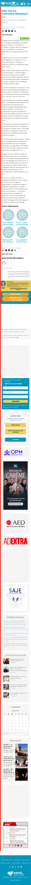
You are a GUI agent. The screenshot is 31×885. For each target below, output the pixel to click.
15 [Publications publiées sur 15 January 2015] (15, 723)
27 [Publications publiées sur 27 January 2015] (8, 729)
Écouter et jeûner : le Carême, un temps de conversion (18, 677)
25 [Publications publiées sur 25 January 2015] (26, 726)
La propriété (17, 860)
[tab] (9, 824)
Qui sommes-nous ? (7, 860)
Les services (25, 860)
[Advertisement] (15, 316)
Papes (13, 28)
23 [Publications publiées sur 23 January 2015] (19, 726)
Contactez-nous (26, 863)
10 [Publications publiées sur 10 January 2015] (22, 720)
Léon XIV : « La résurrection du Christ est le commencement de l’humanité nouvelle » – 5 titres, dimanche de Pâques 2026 (14, 622)
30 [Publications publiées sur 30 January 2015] (19, 729)
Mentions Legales (5, 863)
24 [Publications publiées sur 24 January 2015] (22, 726)
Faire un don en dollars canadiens (15, 299)
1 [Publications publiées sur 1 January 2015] (15, 717)
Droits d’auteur (16, 863)
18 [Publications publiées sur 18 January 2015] (26, 723)
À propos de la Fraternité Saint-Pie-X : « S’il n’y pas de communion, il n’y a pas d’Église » (18, 669)
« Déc (4, 733)
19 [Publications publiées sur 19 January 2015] (5, 726)
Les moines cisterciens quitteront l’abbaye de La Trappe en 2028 (18, 685)
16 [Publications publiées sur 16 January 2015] (19, 723)
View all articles (7, 268)
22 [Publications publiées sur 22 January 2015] (15, 726)
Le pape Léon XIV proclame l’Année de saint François (17, 659)
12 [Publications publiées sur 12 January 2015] (5, 723)
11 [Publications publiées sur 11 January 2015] (26, 720)
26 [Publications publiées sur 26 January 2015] (5, 729)
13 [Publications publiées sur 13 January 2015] (8, 723)
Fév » (8, 733)
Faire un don (15, 294)
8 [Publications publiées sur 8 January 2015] (15, 720)
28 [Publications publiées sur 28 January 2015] (12, 729)
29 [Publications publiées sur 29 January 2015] (15, 729)
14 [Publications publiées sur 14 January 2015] (12, 723)
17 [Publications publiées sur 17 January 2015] (22, 723)
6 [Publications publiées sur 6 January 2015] (8, 720)
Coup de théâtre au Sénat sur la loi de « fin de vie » (19, 693)
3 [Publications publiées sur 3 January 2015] (22, 717)
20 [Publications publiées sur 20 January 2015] (8, 726)
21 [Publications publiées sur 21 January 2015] (12, 726)
